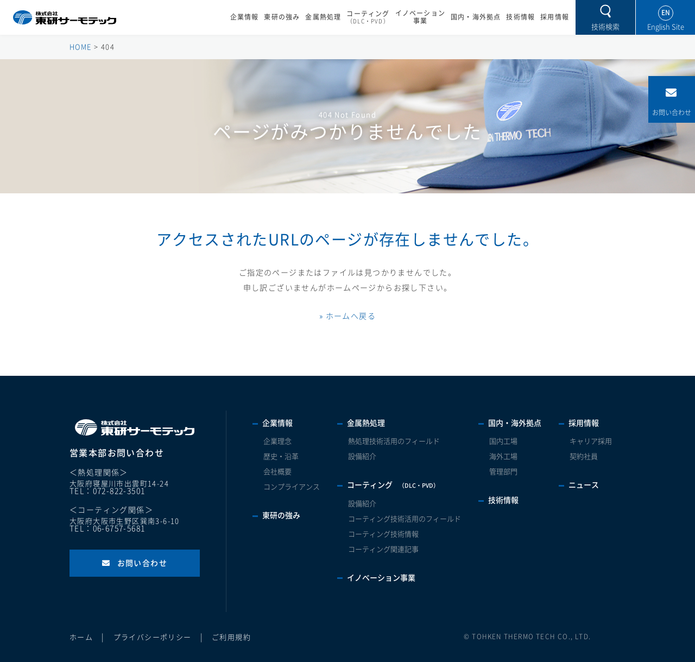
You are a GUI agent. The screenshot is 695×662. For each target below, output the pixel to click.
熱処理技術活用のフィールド (394, 441)
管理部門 (503, 471)
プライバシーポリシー (152, 637)
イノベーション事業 (420, 17)
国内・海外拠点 (476, 17)
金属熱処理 (323, 17)
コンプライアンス (291, 486)
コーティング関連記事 (383, 549)
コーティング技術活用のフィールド (404, 518)
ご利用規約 (231, 637)
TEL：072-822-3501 (107, 491)
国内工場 (503, 441)
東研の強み (282, 17)
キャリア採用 (591, 441)
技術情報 (520, 17)
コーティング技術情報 (383, 534)
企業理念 (277, 441)
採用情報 (554, 17)
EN (665, 12)
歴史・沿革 (281, 456)
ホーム (81, 637)
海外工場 (503, 456)
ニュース (583, 485)
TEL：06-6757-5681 (107, 528)
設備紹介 (362, 456)
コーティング (367, 17)
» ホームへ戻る (347, 316)
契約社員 (584, 456)
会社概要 (277, 471)
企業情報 (244, 17)
